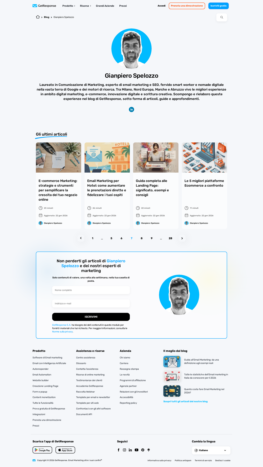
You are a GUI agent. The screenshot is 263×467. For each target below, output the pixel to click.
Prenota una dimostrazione (47, 420)
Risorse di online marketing (90, 374)
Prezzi (123, 6)
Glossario (81, 363)
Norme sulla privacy (62, 331)
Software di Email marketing (47, 357)
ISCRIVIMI (91, 316)
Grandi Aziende (105, 6)
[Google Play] (65, 449)
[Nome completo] (91, 290)
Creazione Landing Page (45, 386)
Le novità (125, 374)
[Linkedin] (130, 450)
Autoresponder (40, 369)
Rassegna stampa (129, 369)
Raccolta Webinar (85, 391)
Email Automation (42, 374)
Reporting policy (128, 403)
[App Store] (42, 449)
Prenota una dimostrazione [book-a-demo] (187, 5)
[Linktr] (148, 450)
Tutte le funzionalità (43, 403)
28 (170, 238)
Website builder (41, 380)
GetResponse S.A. (61, 325)
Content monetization (44, 397)
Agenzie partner (128, 386)
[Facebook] (118, 450)
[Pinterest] (142, 450)
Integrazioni (39, 414)
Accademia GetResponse (89, 386)
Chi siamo (125, 357)
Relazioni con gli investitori (134, 391)
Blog (46, 17)
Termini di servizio (203, 460)
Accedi (162, 5)
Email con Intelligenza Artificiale (49, 363)
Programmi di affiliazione (133, 380)
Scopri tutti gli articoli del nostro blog (185, 401)
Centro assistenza (85, 357)
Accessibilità (126, 397)
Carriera (124, 363)
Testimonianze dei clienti (89, 380)
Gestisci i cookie (222, 460)
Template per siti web (87, 403)
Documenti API (84, 414)
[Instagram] (124, 450)
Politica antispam (183, 460)
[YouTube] (136, 450)
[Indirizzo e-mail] (91, 303)
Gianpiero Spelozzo (64, 17)
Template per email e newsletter (93, 397)
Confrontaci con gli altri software (93, 408)
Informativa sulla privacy (159, 460)
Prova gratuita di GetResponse (49, 408)
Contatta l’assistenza (87, 369)
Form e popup (40, 391)
